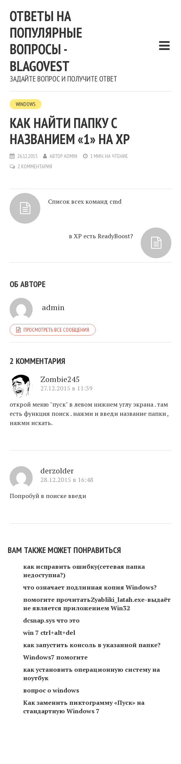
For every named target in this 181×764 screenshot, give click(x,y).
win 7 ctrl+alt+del (49, 632)
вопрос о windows (51, 690)
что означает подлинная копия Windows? (90, 587)
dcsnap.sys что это (51, 620)
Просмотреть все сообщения (56, 329)
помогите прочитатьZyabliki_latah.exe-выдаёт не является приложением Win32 (97, 603)
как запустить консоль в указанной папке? (92, 645)
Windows (25, 104)
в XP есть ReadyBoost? (101, 236)
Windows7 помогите (55, 657)
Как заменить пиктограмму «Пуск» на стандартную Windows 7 (83, 706)
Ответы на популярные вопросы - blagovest (46, 41)
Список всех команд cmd (84, 201)
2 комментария (35, 166)
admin (70, 156)
